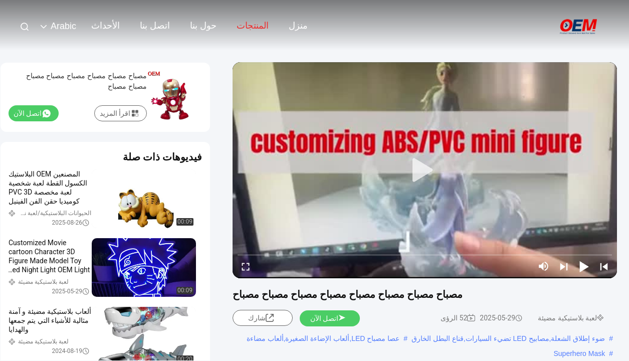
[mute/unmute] (544, 266)
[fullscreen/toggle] (246, 266)
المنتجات (253, 26)
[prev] (604, 266)
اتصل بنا (155, 26)
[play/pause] (584, 266)
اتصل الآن (328, 318)
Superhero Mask (579, 353)
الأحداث (105, 26)
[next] (564, 266)
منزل (298, 26)
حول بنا (203, 26)
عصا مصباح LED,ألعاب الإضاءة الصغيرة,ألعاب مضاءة (323, 338)
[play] (425, 170)
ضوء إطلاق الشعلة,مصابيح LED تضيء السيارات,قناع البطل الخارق (508, 338)
